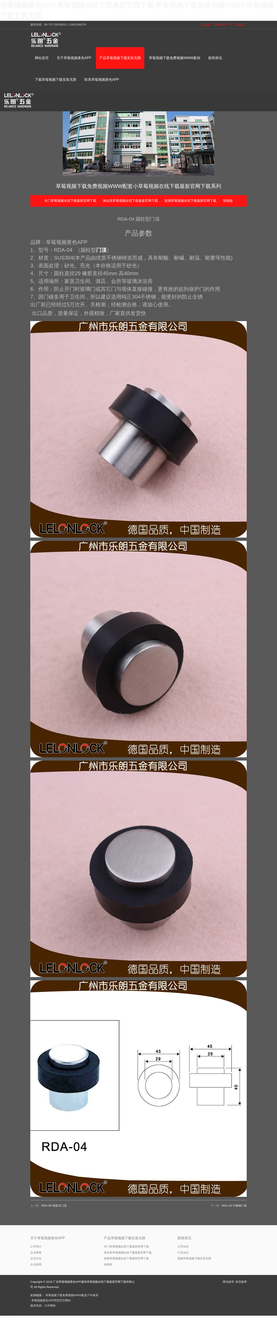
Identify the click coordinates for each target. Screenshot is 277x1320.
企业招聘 (36, 1264)
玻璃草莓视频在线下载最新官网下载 (190, 200)
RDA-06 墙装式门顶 (54, 1205)
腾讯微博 (228, 1281)
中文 (230, 24)
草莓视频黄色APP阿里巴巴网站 (51, 1300)
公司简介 (36, 1246)
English (240, 24)
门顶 (101, 250)
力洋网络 (50, 1305)
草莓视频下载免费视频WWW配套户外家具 (71, 1295)
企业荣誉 (36, 1252)
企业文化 (36, 1258)
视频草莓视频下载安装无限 (194, 1258)
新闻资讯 (184, 1238)
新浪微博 (241, 1281)
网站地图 (5, 1317)
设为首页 (206, 24)
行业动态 (183, 1252)
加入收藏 (220, 24)
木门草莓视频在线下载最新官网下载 (70, 200)
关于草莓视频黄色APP (47, 1238)
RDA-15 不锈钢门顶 (234, 1205)
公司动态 (183, 1246)
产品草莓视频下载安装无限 (124, 1238)
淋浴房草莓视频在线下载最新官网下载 (130, 200)
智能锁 (228, 200)
